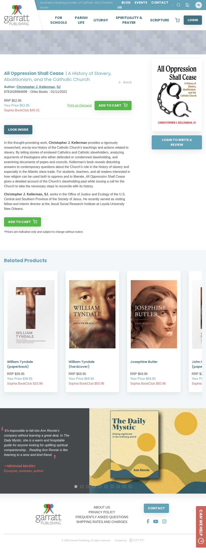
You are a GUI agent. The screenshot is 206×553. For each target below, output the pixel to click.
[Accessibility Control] (198, 5)
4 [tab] (94, 487)
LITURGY (101, 20)
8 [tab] (118, 487)
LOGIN (193, 20)
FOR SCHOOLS (58, 20)
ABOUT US (102, 507)
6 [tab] (106, 487)
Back (125, 82)
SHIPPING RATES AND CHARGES (101, 522)
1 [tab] (76, 487)
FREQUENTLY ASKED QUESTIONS (101, 517)
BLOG (126, 2)
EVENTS (141, 2)
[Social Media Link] (147, 521)
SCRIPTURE (159, 20)
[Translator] (188, 5)
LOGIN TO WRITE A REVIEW (177, 142)
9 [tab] (124, 487)
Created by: (129, 541)
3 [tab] (88, 487)
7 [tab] (112, 487)
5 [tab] (100, 487)
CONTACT (156, 508)
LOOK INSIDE (18, 129)
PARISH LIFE (81, 20)
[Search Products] (178, 5)
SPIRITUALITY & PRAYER (129, 20)
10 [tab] (130, 487)
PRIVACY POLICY (102, 512)
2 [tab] (82, 487)
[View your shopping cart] (177, 20)
